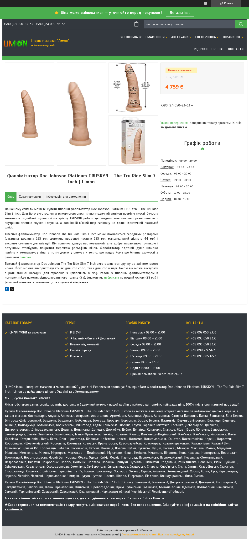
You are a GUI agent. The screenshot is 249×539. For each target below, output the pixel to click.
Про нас (217, 49)
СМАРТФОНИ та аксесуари (28, 332)
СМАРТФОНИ (155, 37)
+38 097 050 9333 (203, 332)
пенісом (25, 257)
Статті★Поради (80, 350)
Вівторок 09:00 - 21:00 (146, 338)
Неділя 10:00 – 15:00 (145, 368)
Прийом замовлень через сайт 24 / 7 (156, 374)
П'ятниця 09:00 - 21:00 (146, 356)
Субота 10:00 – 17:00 (144, 362)
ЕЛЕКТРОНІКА (205, 37)
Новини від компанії (84, 344)
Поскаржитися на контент (139, 534)
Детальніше (180, 12)
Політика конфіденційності (176, 534)
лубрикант (111, 277)
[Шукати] (241, 24)
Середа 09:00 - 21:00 (145, 344)
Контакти (236, 49)
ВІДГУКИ (201, 49)
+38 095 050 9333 (204, 338)
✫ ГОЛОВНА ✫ (131, 37)
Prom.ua (146, 530)
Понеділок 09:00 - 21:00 (147, 332)
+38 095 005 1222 (203, 356)
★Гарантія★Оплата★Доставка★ (93, 338)
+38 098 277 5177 (203, 350)
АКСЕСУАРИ (179, 37)
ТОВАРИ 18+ (232, 37)
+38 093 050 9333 (204, 344)
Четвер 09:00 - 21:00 (145, 350)
